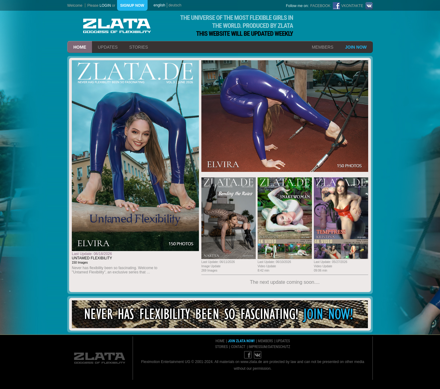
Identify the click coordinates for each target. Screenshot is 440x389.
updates (108, 47)
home (79, 47)
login (105, 5)
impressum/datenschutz (269, 347)
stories (138, 47)
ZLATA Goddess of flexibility (117, 26)
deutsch (175, 5)
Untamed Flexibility (92, 258)
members (322, 47)
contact (238, 347)
